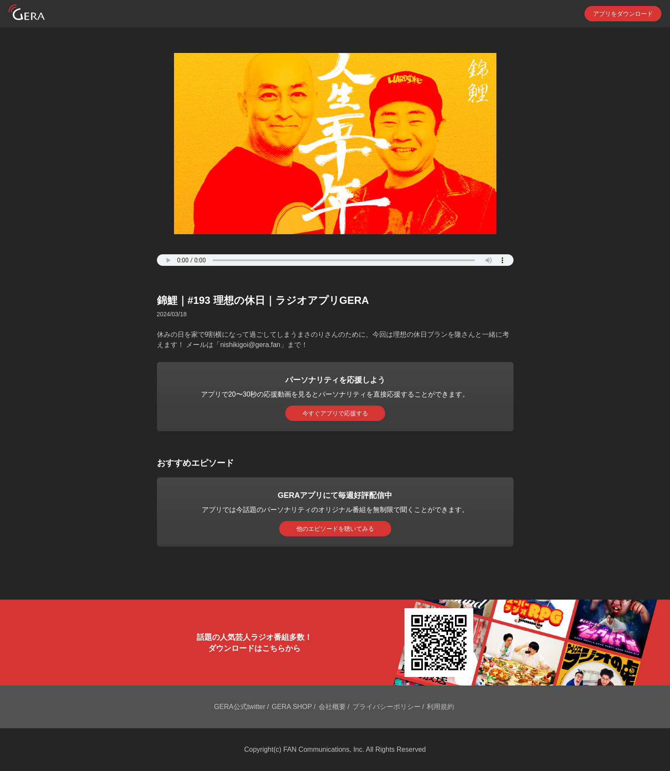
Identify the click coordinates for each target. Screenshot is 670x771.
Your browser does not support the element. (335, 260)
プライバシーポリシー (386, 706)
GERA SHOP (292, 706)
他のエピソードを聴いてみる (335, 528)
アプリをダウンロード (623, 13)
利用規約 (440, 706)
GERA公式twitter (240, 706)
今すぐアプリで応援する (335, 413)
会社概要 (332, 706)
